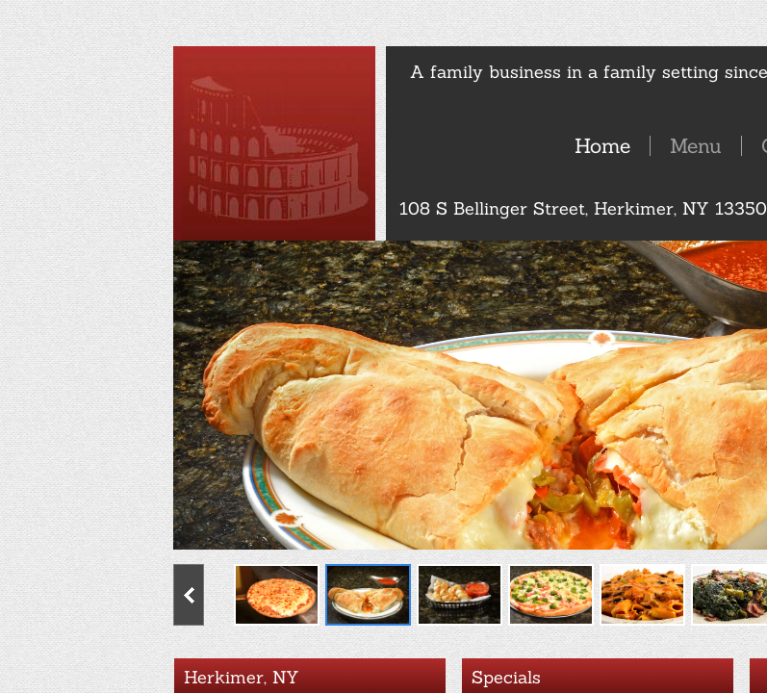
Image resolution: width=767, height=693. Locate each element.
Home (602, 146)
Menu (696, 146)
